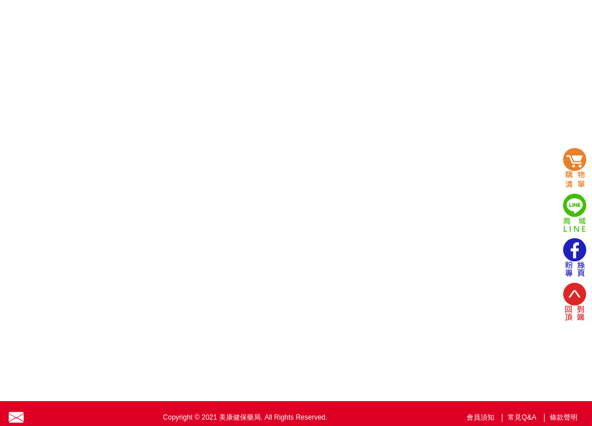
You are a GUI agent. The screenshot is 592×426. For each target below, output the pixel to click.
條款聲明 (564, 417)
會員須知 (480, 417)
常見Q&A (522, 417)
